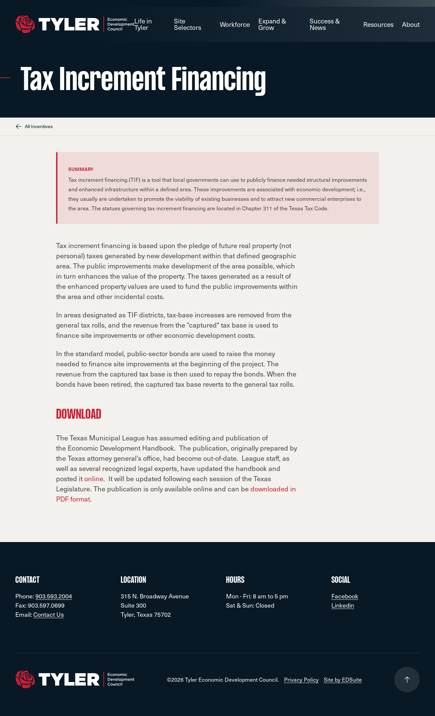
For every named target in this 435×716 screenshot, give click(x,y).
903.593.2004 (53, 596)
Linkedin (342, 605)
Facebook (344, 596)
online (93, 478)
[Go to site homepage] (74, 24)
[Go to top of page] (407, 679)
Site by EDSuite (343, 679)
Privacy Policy (301, 679)
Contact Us (48, 614)
